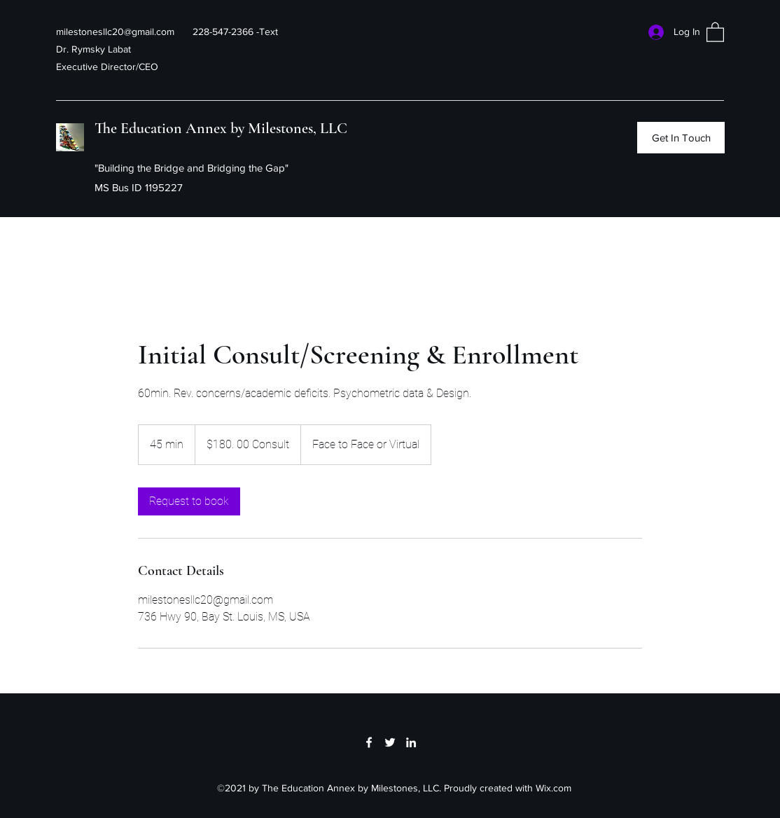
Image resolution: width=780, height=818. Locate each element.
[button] (715, 31)
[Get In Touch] (681, 137)
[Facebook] (369, 742)
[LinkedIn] (411, 742)
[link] (189, 501)
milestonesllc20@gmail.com (115, 31)
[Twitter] (390, 742)
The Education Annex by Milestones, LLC (221, 128)
